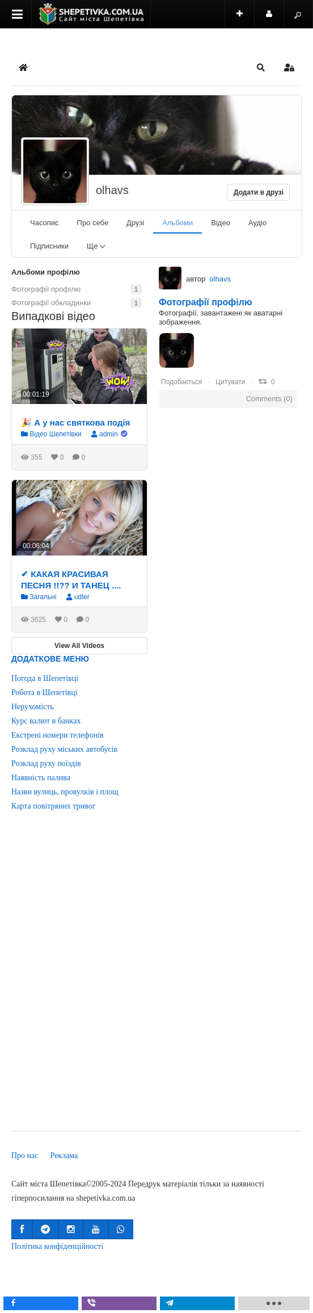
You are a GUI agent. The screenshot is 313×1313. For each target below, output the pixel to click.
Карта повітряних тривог (53, 806)
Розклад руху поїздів (46, 763)
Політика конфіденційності (57, 1246)
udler (82, 597)
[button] (260, 67)
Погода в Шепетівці (44, 678)
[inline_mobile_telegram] (200, 1303)
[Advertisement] (134, 979)
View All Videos (79, 646)
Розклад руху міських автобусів (64, 749)
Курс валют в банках (46, 721)
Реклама (64, 1155)
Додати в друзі (259, 192)
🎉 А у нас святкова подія (75, 422)
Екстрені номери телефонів (57, 735)
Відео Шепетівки (51, 434)
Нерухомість (32, 706)
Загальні (39, 597)
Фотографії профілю (205, 302)
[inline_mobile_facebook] (43, 1303)
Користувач (275, 19)
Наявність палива (40, 777)
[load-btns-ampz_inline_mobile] (277, 1303)
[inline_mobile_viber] (121, 1303)
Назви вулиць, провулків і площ (65, 792)
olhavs (112, 190)
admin (108, 434)
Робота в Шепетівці (44, 692)
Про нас (25, 1155)
